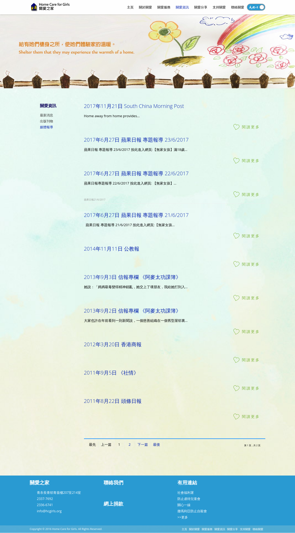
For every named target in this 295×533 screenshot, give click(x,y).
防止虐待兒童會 (188, 498)
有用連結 (187, 482)
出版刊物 (46, 121)
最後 (156, 444)
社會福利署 (185, 492)
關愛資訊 (219, 529)
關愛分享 (232, 529)
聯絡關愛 (258, 529)
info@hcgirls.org (49, 511)
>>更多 (182, 517)
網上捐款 (113, 503)
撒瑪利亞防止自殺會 (192, 511)
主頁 (184, 529)
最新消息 (46, 115)
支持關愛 (245, 529)
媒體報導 (46, 127)
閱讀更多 (251, 126)
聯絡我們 (113, 482)
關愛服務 (207, 529)
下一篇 (142, 444)
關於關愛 (194, 529)
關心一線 (184, 505)
